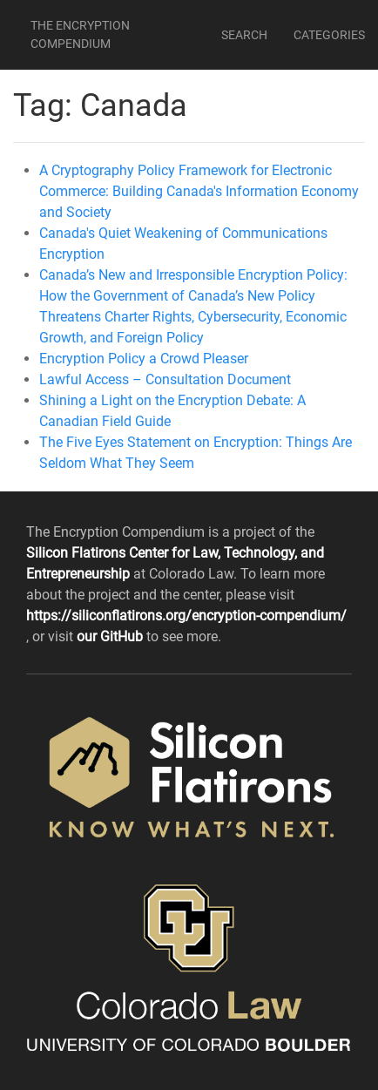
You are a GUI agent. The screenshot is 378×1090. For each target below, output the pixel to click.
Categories (329, 35)
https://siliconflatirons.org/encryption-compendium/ (186, 615)
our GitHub (111, 636)
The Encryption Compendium (80, 34)
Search (244, 35)
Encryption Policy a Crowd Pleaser (143, 358)
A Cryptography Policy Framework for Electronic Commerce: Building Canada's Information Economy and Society (199, 191)
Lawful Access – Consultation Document (165, 379)
